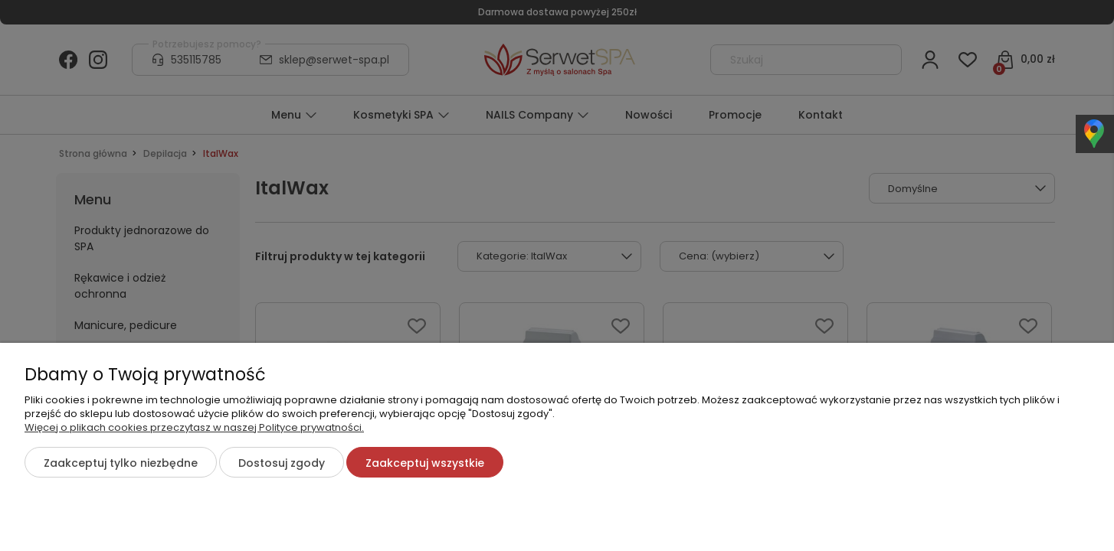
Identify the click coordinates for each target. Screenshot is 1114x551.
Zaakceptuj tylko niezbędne (121, 463)
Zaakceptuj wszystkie (424, 463)
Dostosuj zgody (281, 463)
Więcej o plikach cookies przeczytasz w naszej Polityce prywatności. (194, 427)
